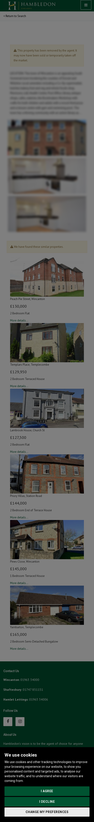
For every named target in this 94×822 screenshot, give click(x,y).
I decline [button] (47, 801)
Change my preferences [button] (47, 812)
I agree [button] (47, 791)
